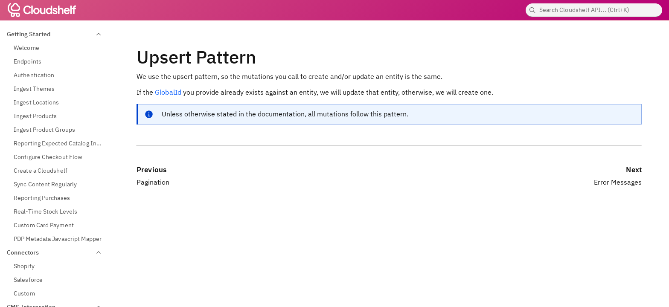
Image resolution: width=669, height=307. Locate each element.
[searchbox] (594, 10)
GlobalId (168, 92)
